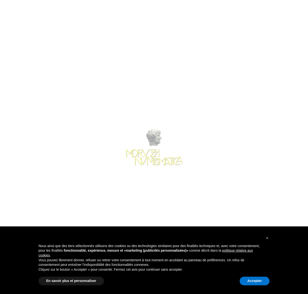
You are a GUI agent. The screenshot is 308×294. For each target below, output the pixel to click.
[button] (267, 238)
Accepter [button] (254, 281)
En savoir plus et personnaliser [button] (71, 281)
